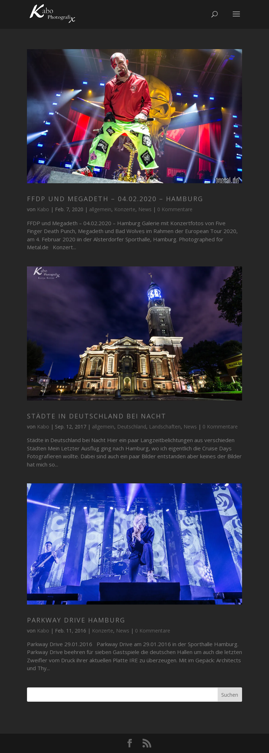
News (145, 209)
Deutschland (131, 426)
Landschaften (165, 426)
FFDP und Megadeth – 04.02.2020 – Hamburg (115, 198)
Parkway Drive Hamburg (76, 620)
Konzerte (124, 209)
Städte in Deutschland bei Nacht (96, 416)
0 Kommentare (175, 209)
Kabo (43, 209)
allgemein (100, 209)
